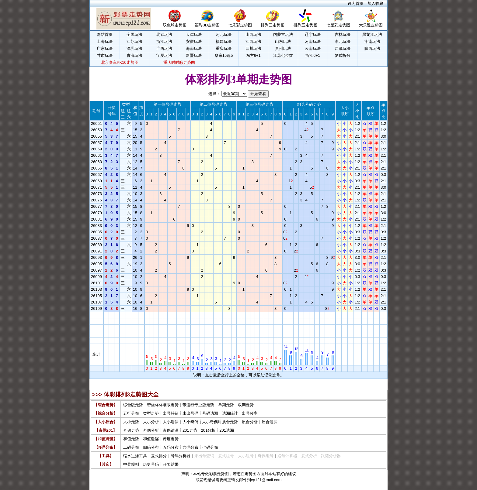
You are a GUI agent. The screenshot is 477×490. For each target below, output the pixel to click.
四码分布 (151, 447)
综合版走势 (133, 405)
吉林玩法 (342, 34)
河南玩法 (313, 41)
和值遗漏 (151, 439)
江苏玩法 (134, 41)
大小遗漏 (171, 422)
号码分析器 (180, 456)
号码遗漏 (210, 413)
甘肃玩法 (105, 55)
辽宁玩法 (313, 34)
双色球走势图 (174, 23)
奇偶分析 (151, 430)
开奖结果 (171, 464)
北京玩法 (164, 34)
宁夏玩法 (164, 55)
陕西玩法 (372, 48)
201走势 (190, 430)
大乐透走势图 (371, 23)
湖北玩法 (342, 41)
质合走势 (230, 422)
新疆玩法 (194, 55)
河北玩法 (224, 34)
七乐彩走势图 (240, 23)
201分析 (208, 430)
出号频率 (250, 413)
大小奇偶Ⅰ (191, 422)
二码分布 (131, 447)
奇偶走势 (131, 430)
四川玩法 (253, 48)
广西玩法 (164, 48)
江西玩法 (253, 41)
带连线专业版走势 (198, 405)
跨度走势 (171, 439)
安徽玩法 (194, 41)
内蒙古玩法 (283, 34)
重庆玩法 (224, 48)
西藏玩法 (342, 48)
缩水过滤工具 (135, 456)
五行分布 (131, 413)
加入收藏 (375, 3)
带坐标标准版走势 (163, 405)
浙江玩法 (164, 41)
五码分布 (171, 447)
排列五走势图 (305, 23)
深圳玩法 (134, 48)
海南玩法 (194, 48)
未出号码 (190, 413)
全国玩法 (134, 34)
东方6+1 (253, 55)
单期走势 (226, 405)
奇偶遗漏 (171, 430)
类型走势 (151, 413)
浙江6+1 (312, 55)
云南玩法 (313, 48)
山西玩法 (253, 34)
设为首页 (356, 3)
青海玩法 (134, 55)
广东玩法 (105, 48)
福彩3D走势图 (207, 23)
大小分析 (151, 422)
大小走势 (131, 422)
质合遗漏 (269, 422)
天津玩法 (194, 34)
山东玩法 (283, 41)
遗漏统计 (230, 413)
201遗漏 (226, 430)
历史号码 (151, 464)
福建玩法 (224, 41)
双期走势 (246, 405)
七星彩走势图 (338, 23)
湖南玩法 (372, 41)
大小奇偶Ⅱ (211, 422)
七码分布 (210, 447)
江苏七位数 (283, 55)
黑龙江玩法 (372, 34)
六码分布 (190, 447)
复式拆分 (342, 55)
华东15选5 (223, 55)
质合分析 (250, 422)
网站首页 (105, 34)
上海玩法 (105, 41)
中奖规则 (131, 464)
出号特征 (171, 413)
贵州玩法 (283, 48)
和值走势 (131, 439)
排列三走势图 (272, 23)
